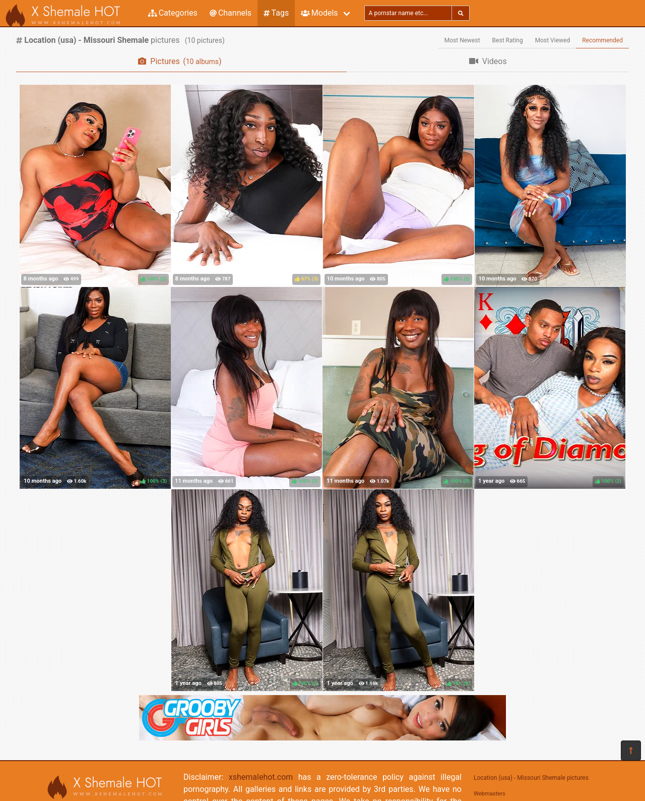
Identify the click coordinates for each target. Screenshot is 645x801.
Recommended (602, 40)
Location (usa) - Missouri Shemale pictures (531, 777)
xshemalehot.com (261, 777)
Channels (230, 13)
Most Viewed (552, 40)
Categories (173, 13)
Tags (276, 13)
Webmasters (489, 793)
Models (319, 13)
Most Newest (462, 40)
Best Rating (507, 40)
